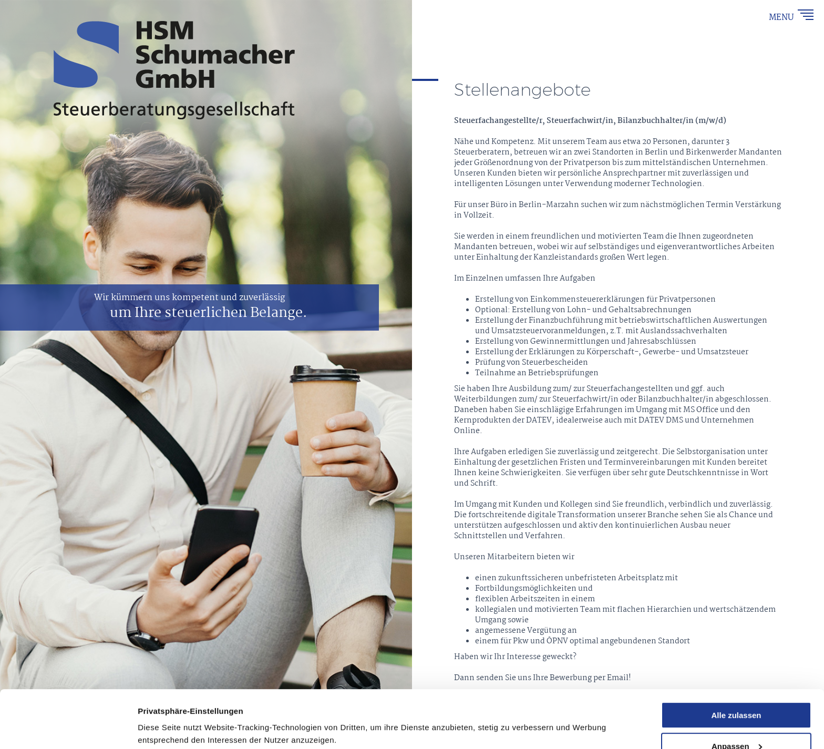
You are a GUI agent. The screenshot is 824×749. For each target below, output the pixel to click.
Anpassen (737, 692)
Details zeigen (164, 715)
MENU (783, 17)
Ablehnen (736, 723)
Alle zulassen (736, 660)
